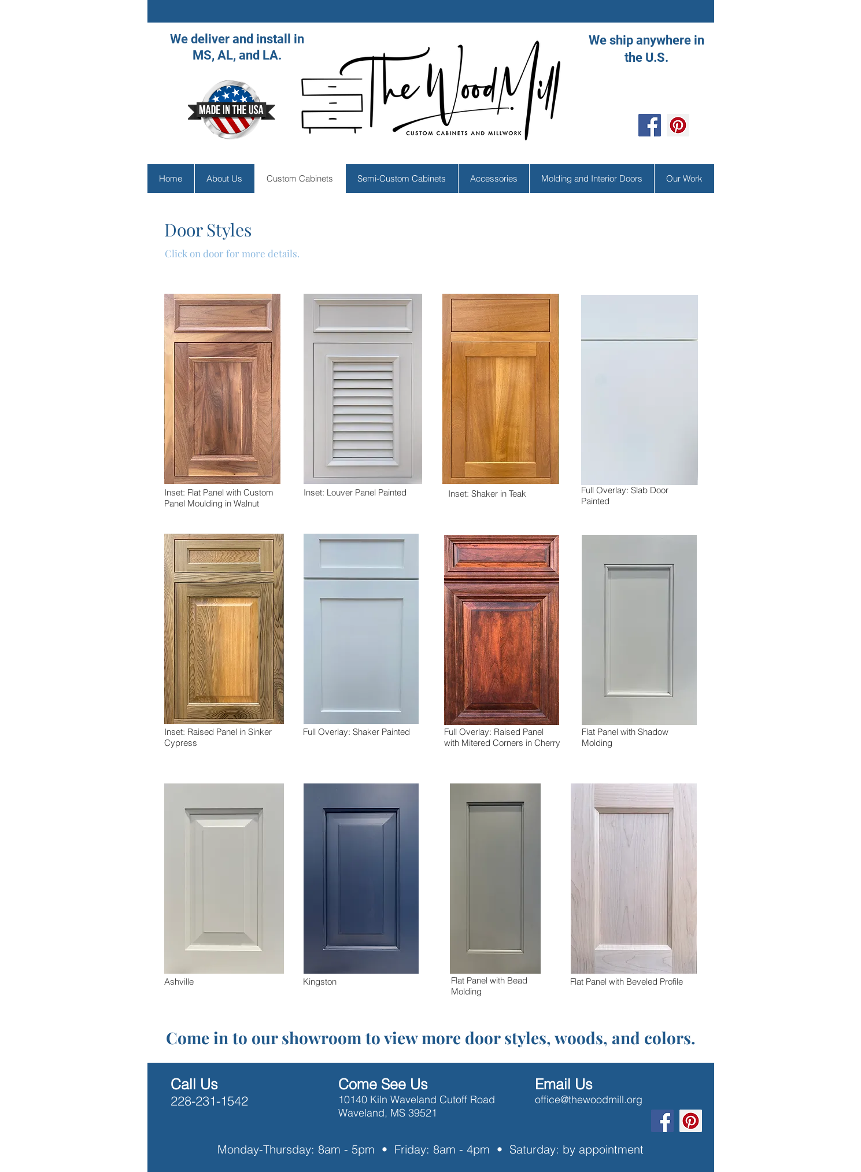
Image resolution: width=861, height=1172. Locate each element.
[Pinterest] (678, 125)
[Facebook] (649, 125)
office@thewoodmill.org (588, 1099)
